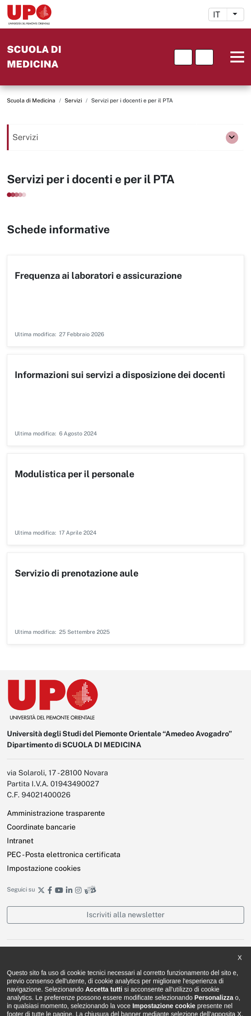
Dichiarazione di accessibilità (46, 953)
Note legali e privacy (35, 969)
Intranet (20, 840)
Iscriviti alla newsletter (125, 914)
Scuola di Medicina (31, 100)
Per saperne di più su (125, 300)
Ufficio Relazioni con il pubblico (50, 1002)
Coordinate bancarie (41, 827)
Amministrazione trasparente (56, 813)
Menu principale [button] (230, 57)
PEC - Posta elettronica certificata (63, 854)
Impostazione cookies (44, 868)
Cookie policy (25, 985)
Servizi (73, 100)
